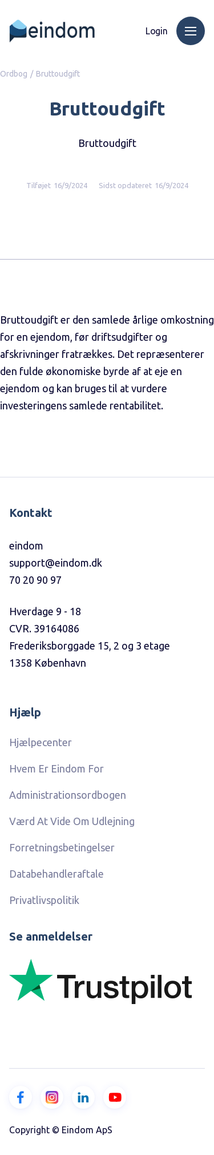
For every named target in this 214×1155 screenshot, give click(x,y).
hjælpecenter (40, 742)
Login (157, 31)
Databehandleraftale (56, 873)
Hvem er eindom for (56, 768)
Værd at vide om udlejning (72, 821)
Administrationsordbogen (67, 794)
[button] (190, 31)
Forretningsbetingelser (62, 847)
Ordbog (13, 73)
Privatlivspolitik (44, 900)
